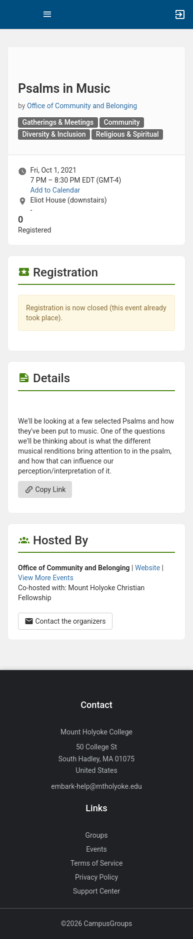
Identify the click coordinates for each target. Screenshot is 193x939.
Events (96, 849)
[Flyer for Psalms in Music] (96, 406)
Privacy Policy (96, 877)
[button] (12, 14)
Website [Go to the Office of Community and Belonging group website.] (147, 568)
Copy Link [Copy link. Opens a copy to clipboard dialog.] (45, 489)
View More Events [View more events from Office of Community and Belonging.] (46, 578)
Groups (97, 835)
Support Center (96, 891)
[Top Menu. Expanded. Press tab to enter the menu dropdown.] (47, 14)
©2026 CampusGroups (96, 924)
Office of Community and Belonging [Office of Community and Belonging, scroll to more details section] (82, 106)
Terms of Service (96, 863)
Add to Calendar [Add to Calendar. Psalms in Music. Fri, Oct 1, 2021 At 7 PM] (55, 190)
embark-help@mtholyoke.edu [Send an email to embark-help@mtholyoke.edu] (96, 786)
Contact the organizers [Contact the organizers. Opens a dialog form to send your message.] (65, 621)
